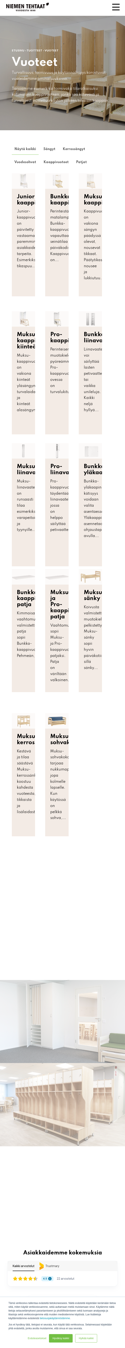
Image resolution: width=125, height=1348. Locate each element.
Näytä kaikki (25, 149)
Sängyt (49, 149)
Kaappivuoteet (56, 162)
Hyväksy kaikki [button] (61, 1338)
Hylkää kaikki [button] (86, 1338)
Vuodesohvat (25, 162)
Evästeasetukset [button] (37, 1338)
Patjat (81, 162)
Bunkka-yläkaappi (97, 469)
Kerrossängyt (74, 149)
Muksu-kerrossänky (34, 739)
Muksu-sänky (94, 595)
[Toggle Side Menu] (116, 6)
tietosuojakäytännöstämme (55, 1318)
